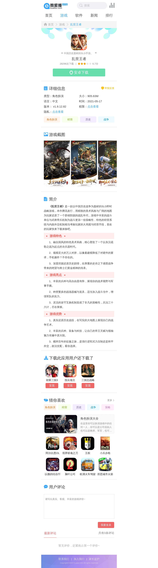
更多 (109, 400)
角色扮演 (52, 119)
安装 (52, 385)
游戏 (64, 15)
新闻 (94, 15)
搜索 (84, 5)
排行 (109, 15)
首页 (48, 15)
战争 (106, 119)
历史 (88, 119)
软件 (79, 15)
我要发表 (106, 524)
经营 (70, 119)
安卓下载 (79, 72)
